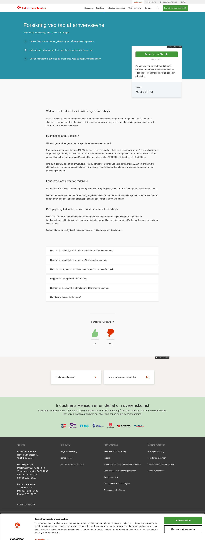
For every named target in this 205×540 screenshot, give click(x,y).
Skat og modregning (156, 451)
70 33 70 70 (144, 92)
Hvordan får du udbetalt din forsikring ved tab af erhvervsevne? (79, 288)
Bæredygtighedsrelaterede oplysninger (120, 471)
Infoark (107, 458)
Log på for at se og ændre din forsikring (68, 279)
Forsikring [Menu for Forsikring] (100, 8)
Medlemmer (138, 2)
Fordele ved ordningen (157, 458)
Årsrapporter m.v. (111, 477)
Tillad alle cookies (183, 515)
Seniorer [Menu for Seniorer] (148, 8)
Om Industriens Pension (168, 2)
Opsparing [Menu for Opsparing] (88, 8)
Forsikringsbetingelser (75, 377)
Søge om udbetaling (69, 451)
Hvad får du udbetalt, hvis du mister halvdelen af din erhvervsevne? (81, 251)
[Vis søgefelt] (157, 8)
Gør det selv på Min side (156, 54)
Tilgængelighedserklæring (114, 490)
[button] (95, 337)
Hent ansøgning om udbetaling (128, 377)
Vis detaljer (39, 535)
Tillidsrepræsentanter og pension (161, 464)
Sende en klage (67, 458)
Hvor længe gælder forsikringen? (65, 297)
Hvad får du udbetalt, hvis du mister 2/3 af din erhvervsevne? (78, 260)
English (183, 2)
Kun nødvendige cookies (183, 524)
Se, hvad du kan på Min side (72, 464)
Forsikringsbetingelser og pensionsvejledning (122, 464)
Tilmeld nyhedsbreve (156, 471)
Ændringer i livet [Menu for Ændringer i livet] (134, 8)
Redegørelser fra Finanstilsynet (117, 484)
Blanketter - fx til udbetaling (115, 451)
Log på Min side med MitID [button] (175, 8)
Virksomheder (151, 2)
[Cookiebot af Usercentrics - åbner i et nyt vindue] (17, 535)
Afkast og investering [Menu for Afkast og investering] (116, 8)
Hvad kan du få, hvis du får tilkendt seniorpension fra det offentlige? (81, 269)
